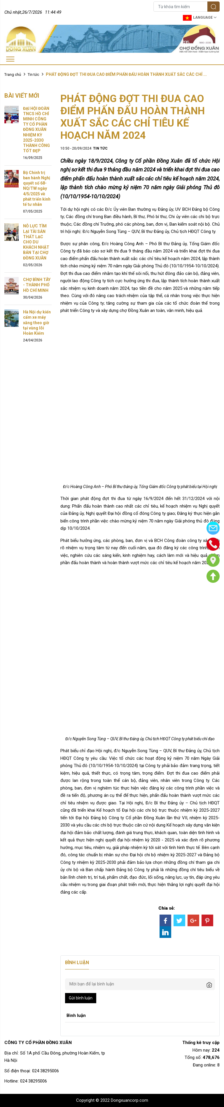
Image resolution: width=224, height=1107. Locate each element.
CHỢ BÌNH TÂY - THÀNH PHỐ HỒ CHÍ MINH (36, 284)
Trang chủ (12, 74)
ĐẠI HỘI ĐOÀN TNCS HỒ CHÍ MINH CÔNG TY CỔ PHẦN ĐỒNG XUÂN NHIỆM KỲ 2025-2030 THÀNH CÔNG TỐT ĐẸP (36, 129)
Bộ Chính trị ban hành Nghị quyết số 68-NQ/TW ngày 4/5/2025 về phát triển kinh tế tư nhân (36, 188)
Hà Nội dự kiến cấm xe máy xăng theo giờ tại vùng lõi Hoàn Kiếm (37, 323)
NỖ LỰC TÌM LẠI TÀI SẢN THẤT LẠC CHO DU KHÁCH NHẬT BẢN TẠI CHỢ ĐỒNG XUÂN (36, 242)
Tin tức (33, 74)
